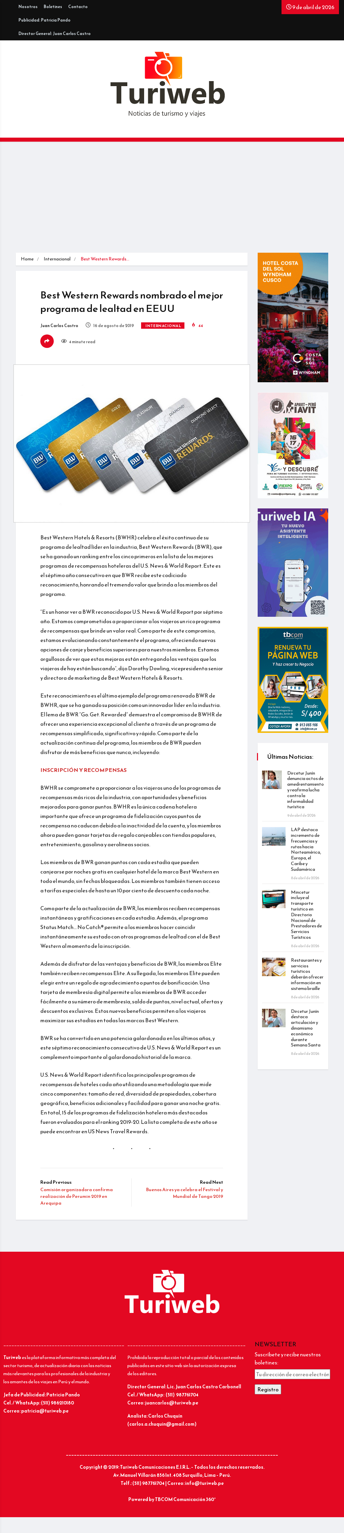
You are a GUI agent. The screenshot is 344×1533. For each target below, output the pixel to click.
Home (27, 258)
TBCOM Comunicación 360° (185, 1515)
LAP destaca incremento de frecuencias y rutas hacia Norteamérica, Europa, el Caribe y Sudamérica (307, 849)
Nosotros (28, 7)
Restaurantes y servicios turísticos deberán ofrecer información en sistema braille (307, 977)
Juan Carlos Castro (62, 327)
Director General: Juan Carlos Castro (54, 34)
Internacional (57, 258)
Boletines (53, 7)
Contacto (78, 7)
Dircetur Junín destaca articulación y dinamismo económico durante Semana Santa (306, 1033)
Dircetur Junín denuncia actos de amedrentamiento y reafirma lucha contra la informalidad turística (305, 790)
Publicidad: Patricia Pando (44, 20)
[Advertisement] (172, 202)
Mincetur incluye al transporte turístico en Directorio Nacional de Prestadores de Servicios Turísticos (307, 915)
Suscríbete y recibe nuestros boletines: (288, 1374)
